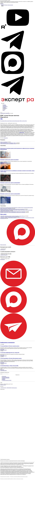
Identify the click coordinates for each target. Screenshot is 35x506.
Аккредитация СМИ (3, 355)
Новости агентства (3, 244)
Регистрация (2, 349)
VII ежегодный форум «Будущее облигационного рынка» (11, 358)
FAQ (3, 110)
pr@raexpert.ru (2, 259)
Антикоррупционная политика (6, 380)
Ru (3, 103)
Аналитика (4, 105)
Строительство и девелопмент (4, 113)
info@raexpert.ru (14, 387)
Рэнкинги (4, 107)
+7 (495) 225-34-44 (3, 387)
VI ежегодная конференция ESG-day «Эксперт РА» (9, 352)
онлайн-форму (22, 460)
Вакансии (3, 379)
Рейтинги (4, 104)
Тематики (4, 108)
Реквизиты (3, 378)
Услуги (4, 109)
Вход (2, 5)
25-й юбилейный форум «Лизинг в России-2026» (9, 365)
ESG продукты (5, 106)
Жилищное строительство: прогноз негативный (9, 159)
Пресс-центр (3, 214)
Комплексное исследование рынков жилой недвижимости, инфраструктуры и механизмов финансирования (16, 207)
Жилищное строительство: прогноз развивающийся (10, 182)
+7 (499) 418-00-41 (9, 387)
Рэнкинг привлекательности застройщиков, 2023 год (8, 143)
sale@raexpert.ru (2, 249)
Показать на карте (3, 384)
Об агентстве (4, 376)
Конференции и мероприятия (7, 342)
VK (1, 119)
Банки (1, 208)
